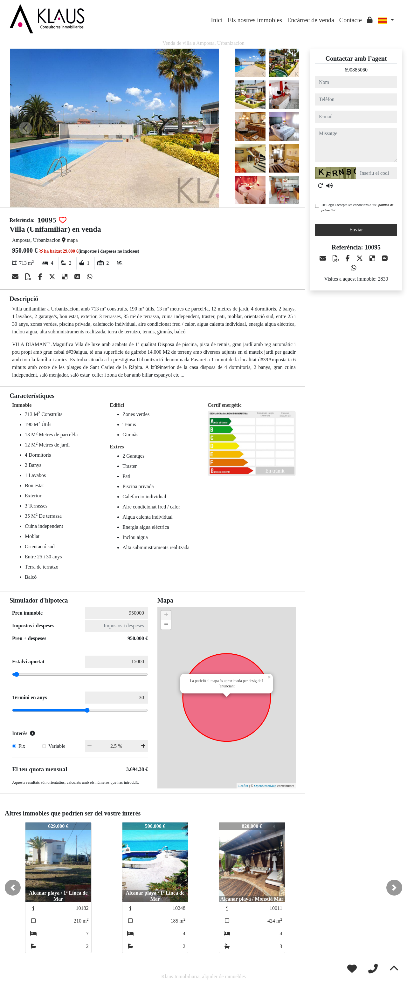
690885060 (356, 69)
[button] (13, 888)
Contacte (350, 20)
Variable (56, 746)
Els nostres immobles (255, 20)
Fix (21, 746)
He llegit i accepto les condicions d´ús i (357, 207)
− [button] (166, 625)
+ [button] (166, 615)
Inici (217, 20)
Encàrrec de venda (310, 20)
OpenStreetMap (265, 786)
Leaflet (243, 786)
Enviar (356, 229)
